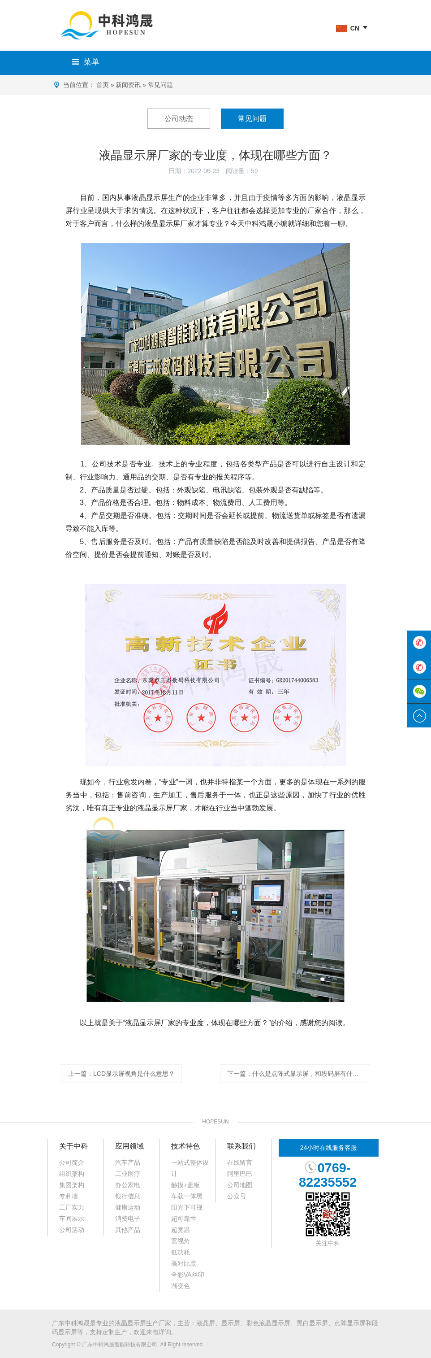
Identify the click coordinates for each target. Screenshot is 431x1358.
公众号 (236, 1196)
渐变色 (180, 1285)
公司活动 (71, 1229)
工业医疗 (127, 1173)
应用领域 (129, 1146)
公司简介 (71, 1162)
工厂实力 (71, 1207)
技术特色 (185, 1146)
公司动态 (178, 118)
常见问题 (160, 84)
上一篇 (121, 1083)
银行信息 (127, 1196)
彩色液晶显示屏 (268, 1323)
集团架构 (71, 1184)
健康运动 (127, 1207)
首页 (102, 84)
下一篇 (298, 1083)
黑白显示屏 (312, 1323)
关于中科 (73, 1146)
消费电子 (127, 1218)
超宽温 (180, 1229)
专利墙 (68, 1196)
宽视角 (180, 1241)
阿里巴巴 (239, 1173)
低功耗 (180, 1252)
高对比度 (183, 1263)
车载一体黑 (187, 1196)
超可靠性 (183, 1218)
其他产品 (127, 1229)
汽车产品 (127, 1162)
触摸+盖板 (185, 1184)
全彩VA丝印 (187, 1274)
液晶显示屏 (130, 1323)
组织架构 (71, 1173)
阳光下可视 (187, 1207)
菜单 (83, 62)
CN (347, 28)
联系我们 (241, 1146)
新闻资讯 (128, 84)
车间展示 (71, 1218)
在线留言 (239, 1162)
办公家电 (127, 1184)
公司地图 (239, 1184)
